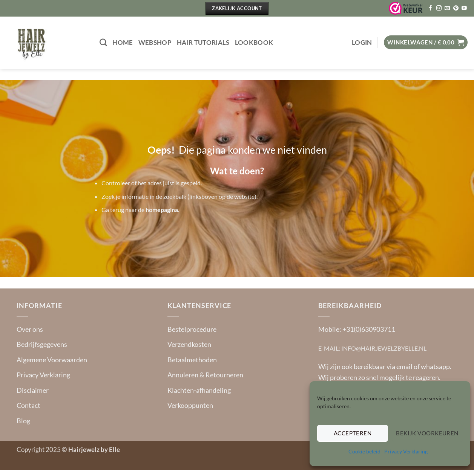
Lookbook (254, 42)
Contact (28, 405)
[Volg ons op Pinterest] (456, 8)
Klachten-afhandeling (199, 390)
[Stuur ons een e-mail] (447, 8)
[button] (362, 42)
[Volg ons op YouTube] (464, 8)
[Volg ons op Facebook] (430, 8)
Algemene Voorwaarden (52, 360)
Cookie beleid (364, 451)
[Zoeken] (103, 42)
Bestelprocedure (191, 329)
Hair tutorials (203, 42)
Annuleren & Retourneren (205, 375)
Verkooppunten (190, 405)
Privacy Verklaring (406, 451)
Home (122, 42)
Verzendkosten (189, 344)
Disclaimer (33, 390)
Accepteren (353, 433)
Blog (23, 421)
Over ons (30, 329)
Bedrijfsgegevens (42, 344)
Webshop (155, 42)
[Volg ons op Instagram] (439, 8)
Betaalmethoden (192, 360)
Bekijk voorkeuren (427, 433)
